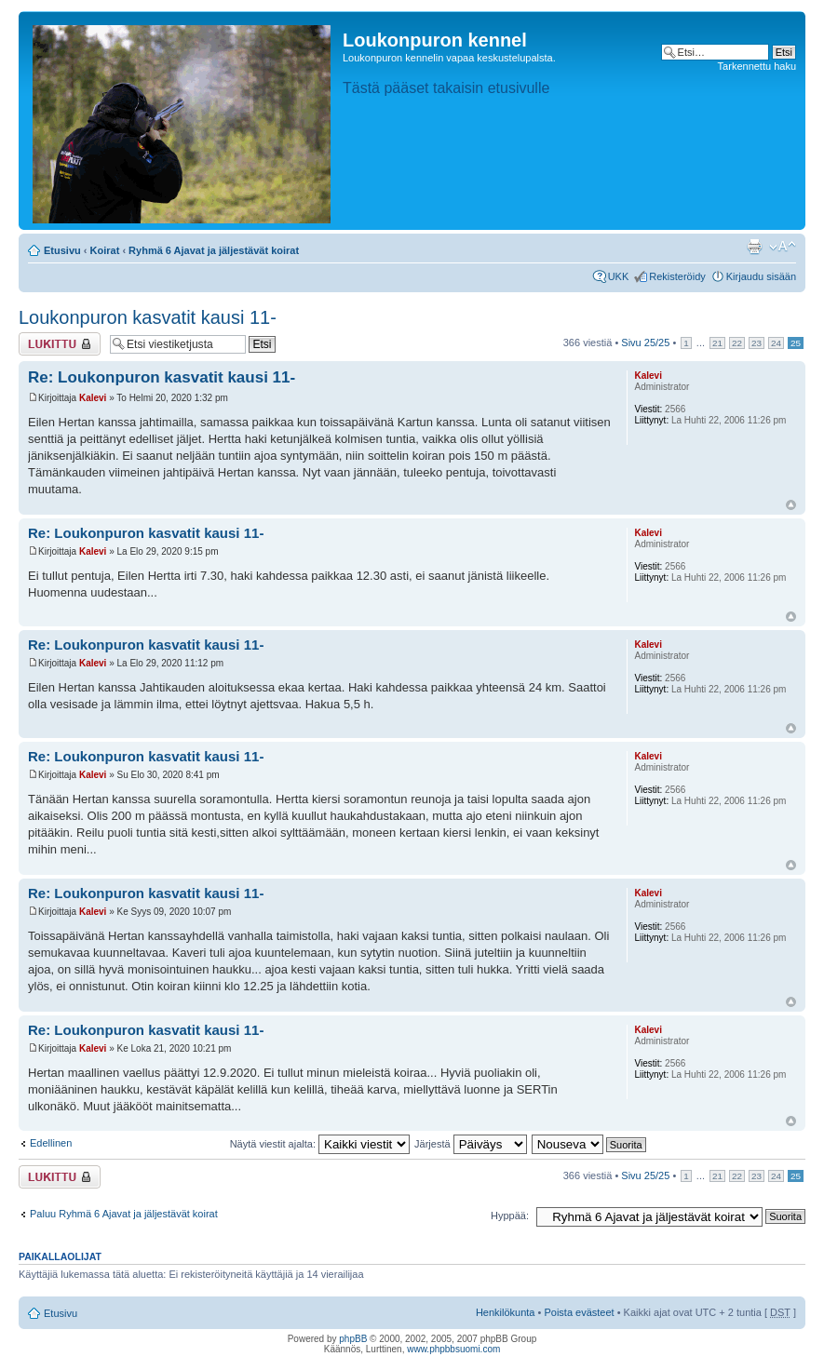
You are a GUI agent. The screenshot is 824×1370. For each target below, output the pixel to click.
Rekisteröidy (677, 276)
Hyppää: (510, 1215)
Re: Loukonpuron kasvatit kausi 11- (161, 377)
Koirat (105, 250)
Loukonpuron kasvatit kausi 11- (148, 317)
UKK (618, 276)
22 (737, 343)
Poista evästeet (579, 1312)
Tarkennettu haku (757, 66)
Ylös (791, 505)
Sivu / (645, 342)
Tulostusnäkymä (754, 246)
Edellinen (51, 1142)
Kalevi (92, 398)
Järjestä (470, 1143)
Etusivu (62, 250)
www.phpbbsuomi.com (453, 1349)
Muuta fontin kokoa (782, 246)
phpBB (353, 1339)
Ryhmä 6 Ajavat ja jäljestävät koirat (213, 250)
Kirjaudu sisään (761, 276)
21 (717, 343)
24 (776, 343)
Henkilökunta (505, 1312)
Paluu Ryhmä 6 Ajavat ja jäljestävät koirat (124, 1213)
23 (756, 343)
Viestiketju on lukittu (60, 344)
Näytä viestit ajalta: (320, 1143)
